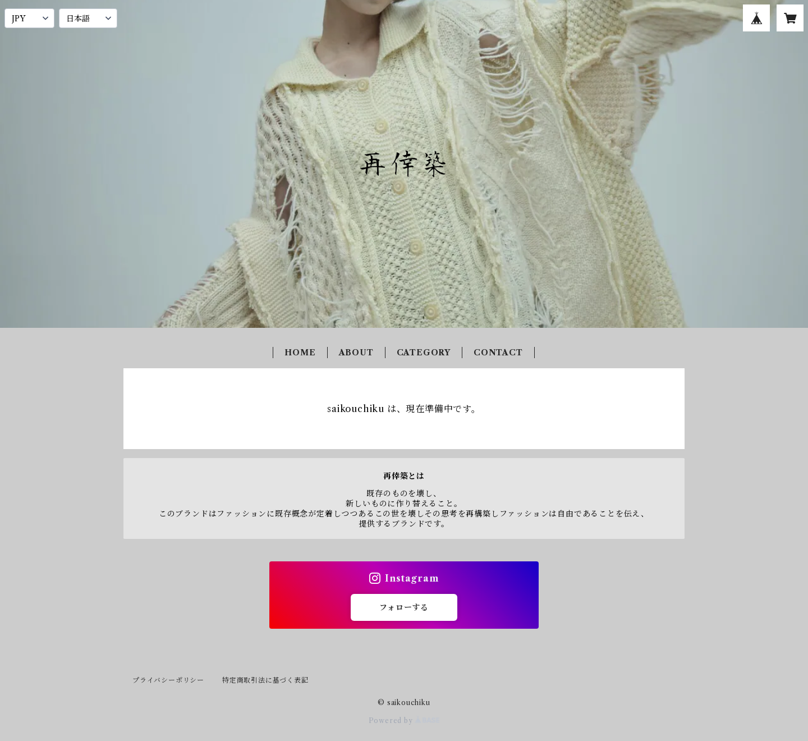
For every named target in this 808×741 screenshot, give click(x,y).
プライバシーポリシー (168, 680)
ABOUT (356, 352)
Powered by (404, 720)
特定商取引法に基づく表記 (265, 680)
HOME (299, 352)
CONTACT (498, 352)
